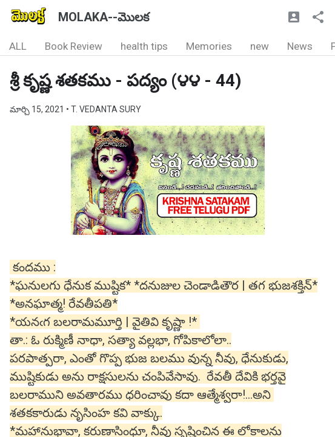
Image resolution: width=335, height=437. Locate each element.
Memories (209, 46)
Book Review (73, 46)
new (259, 46)
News (300, 46)
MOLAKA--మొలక (103, 17)
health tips (144, 46)
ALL (18, 46)
